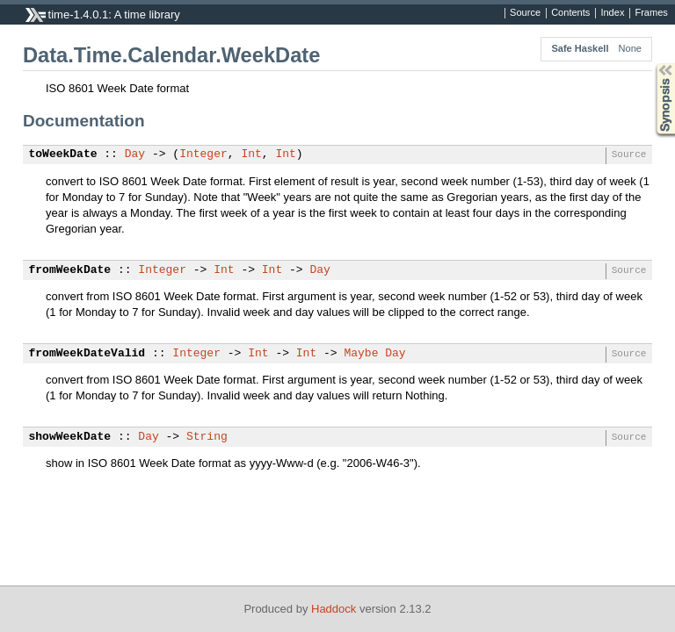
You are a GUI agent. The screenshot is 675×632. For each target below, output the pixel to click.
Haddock (333, 608)
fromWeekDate (70, 270)
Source (525, 13)
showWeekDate (70, 437)
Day (135, 154)
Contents (570, 13)
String (207, 437)
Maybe (361, 354)
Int (251, 154)
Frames (651, 13)
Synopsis (651, 63)
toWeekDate (63, 154)
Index (612, 13)
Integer (203, 154)
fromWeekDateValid (87, 354)
